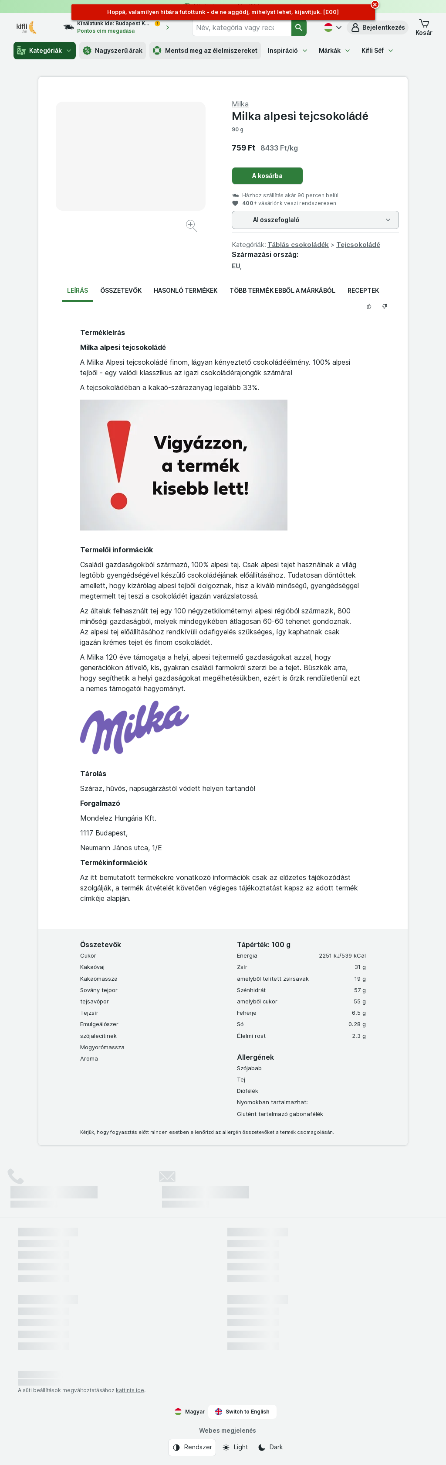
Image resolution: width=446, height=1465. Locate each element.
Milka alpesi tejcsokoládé (300, 116)
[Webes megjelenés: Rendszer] (192, 1447)
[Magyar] (332, 27)
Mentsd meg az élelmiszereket (205, 50)
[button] (378, 27)
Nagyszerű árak (112, 50)
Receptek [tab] (363, 290)
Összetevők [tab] (121, 290)
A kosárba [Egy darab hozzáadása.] (267, 175)
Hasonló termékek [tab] (185, 290)
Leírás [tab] (77, 290)
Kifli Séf (378, 50)
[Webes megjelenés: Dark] (270, 1447)
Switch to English (242, 1411)
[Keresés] (299, 27)
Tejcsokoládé (358, 244)
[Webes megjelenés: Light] (235, 1447)
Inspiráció (288, 50)
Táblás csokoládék (298, 244)
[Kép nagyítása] (192, 227)
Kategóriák (44, 50)
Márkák (335, 50)
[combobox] (241, 27)
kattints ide (130, 1390)
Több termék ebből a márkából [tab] (282, 290)
